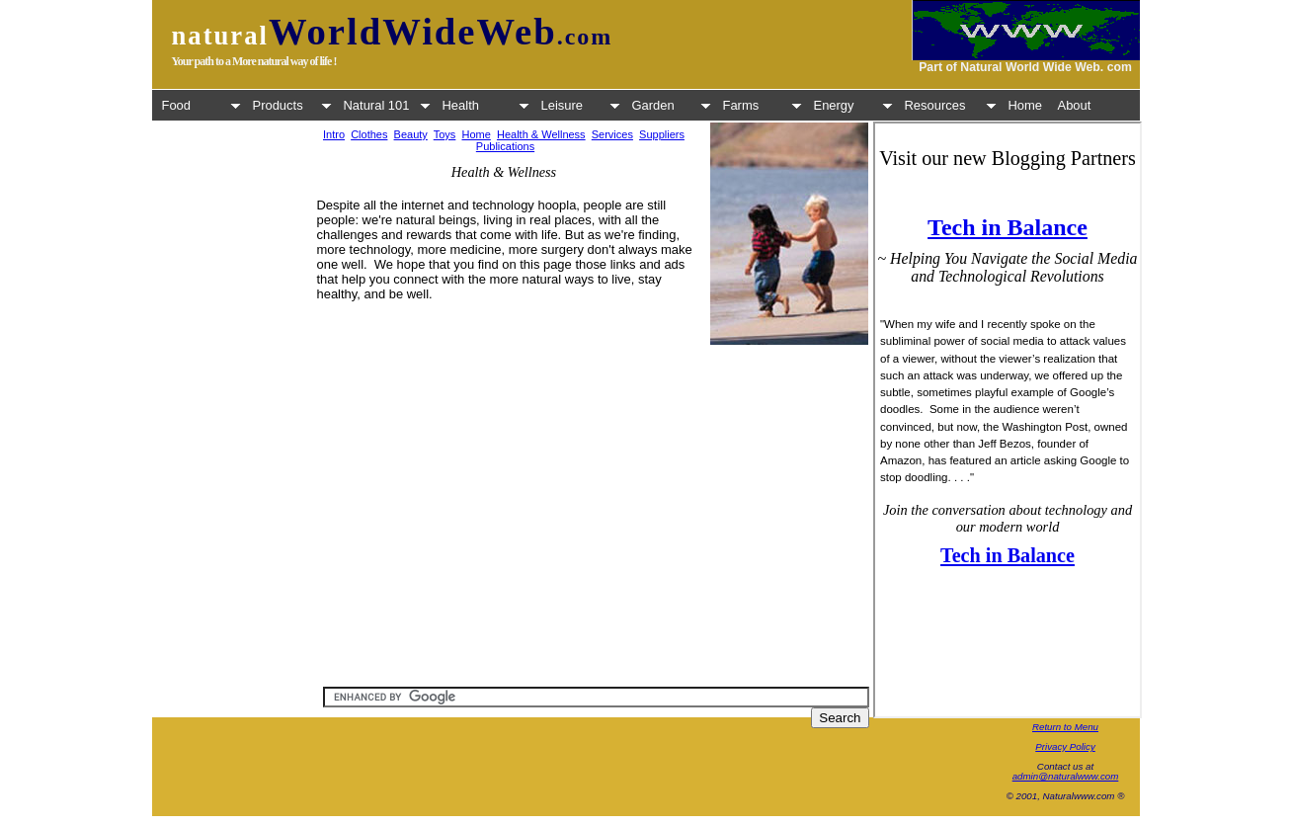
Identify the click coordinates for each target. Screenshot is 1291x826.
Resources (951, 105)
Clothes (369, 134)
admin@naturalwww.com (1065, 776)
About (1074, 105)
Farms (762, 105)
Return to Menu (1065, 726)
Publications (505, 146)
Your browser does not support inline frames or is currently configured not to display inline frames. (1007, 420)
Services (612, 134)
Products (292, 105)
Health (486, 105)
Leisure (580, 105)
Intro (334, 134)
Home (1026, 105)
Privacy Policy (1065, 746)
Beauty (411, 134)
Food (201, 105)
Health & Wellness (541, 134)
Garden (671, 105)
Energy (853, 105)
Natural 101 (387, 105)
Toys (445, 134)
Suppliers (662, 134)
